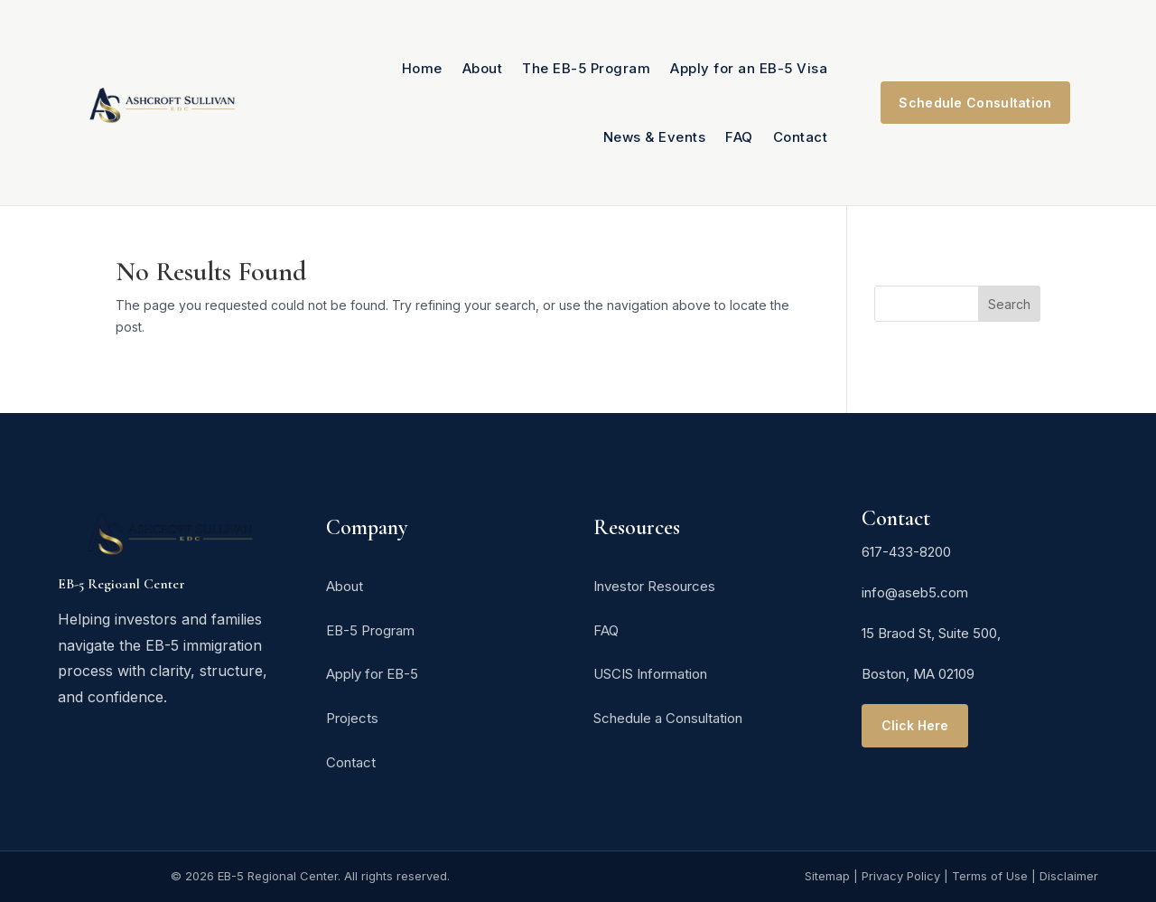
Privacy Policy (901, 876)
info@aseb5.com (915, 592)
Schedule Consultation (975, 102)
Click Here (914, 725)
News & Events (654, 137)
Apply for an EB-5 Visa (748, 68)
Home (422, 68)
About (482, 68)
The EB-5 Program (586, 68)
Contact (800, 137)
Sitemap (827, 876)
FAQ (739, 137)
